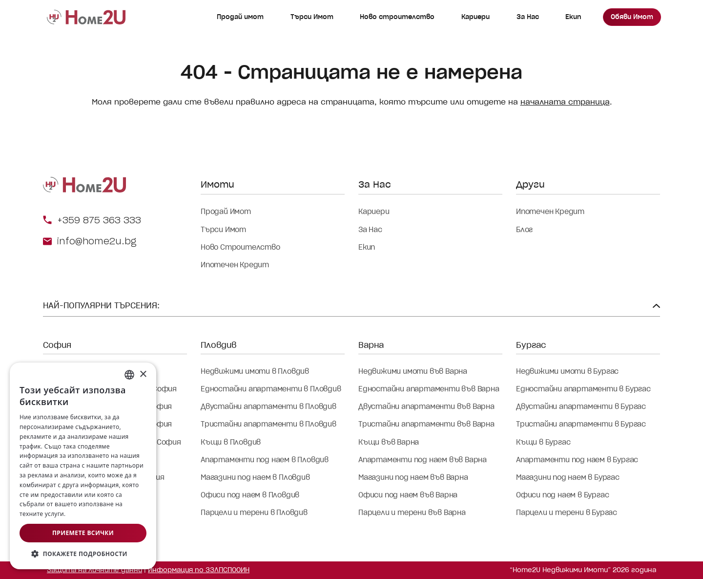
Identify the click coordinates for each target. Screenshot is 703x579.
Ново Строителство (240, 247)
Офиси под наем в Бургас (562, 495)
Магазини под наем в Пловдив (255, 477)
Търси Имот (311, 17)
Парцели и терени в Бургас (566, 512)
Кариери (475, 17)
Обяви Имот (632, 17)
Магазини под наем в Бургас (568, 477)
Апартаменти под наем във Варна (422, 459)
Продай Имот (226, 211)
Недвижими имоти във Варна (412, 371)
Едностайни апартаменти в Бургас (583, 389)
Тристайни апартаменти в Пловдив (268, 424)
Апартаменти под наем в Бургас (577, 459)
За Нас (528, 17)
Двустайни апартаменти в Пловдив (268, 406)
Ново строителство (397, 17)
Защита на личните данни (94, 570)
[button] (83, 554)
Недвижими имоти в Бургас (567, 371)
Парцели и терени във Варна (412, 512)
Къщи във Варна (388, 442)
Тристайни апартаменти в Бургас (581, 424)
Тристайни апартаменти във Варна (426, 424)
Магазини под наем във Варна (413, 477)
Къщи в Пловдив (231, 442)
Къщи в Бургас (543, 442)
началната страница (565, 102)
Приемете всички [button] (83, 533)
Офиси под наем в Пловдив (250, 495)
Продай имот (240, 17)
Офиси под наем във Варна (407, 495)
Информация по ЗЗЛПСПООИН (198, 570)
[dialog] (83, 466)
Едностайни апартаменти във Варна (428, 389)
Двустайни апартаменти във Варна (426, 406)
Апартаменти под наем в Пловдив (265, 459)
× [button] (142, 374)
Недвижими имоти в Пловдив (255, 371)
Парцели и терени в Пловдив (254, 512)
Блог (524, 229)
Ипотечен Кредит (235, 264)
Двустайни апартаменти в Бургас (581, 406)
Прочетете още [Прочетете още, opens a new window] (90, 514)
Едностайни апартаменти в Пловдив (271, 389)
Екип (573, 17)
